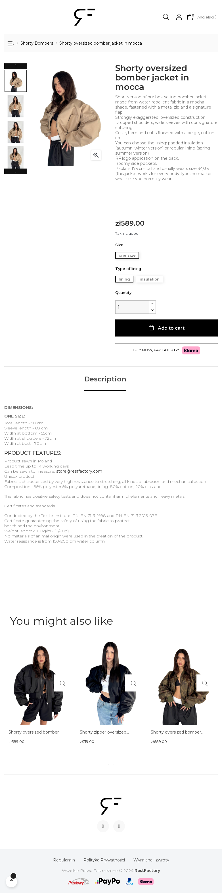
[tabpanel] (40, 700)
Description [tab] (105, 379)
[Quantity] (132, 307)
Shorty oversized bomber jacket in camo (176, 732)
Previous (15, 171)
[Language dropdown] (206, 17)
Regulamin (64, 860)
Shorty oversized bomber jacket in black (34, 732)
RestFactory (147, 870)
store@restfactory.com (79, 471)
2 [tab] (114, 764)
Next (15, 66)
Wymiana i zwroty (151, 860)
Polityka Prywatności (104, 860)
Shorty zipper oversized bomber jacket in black (103, 732)
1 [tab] (108, 764)
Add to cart (171, 328)
